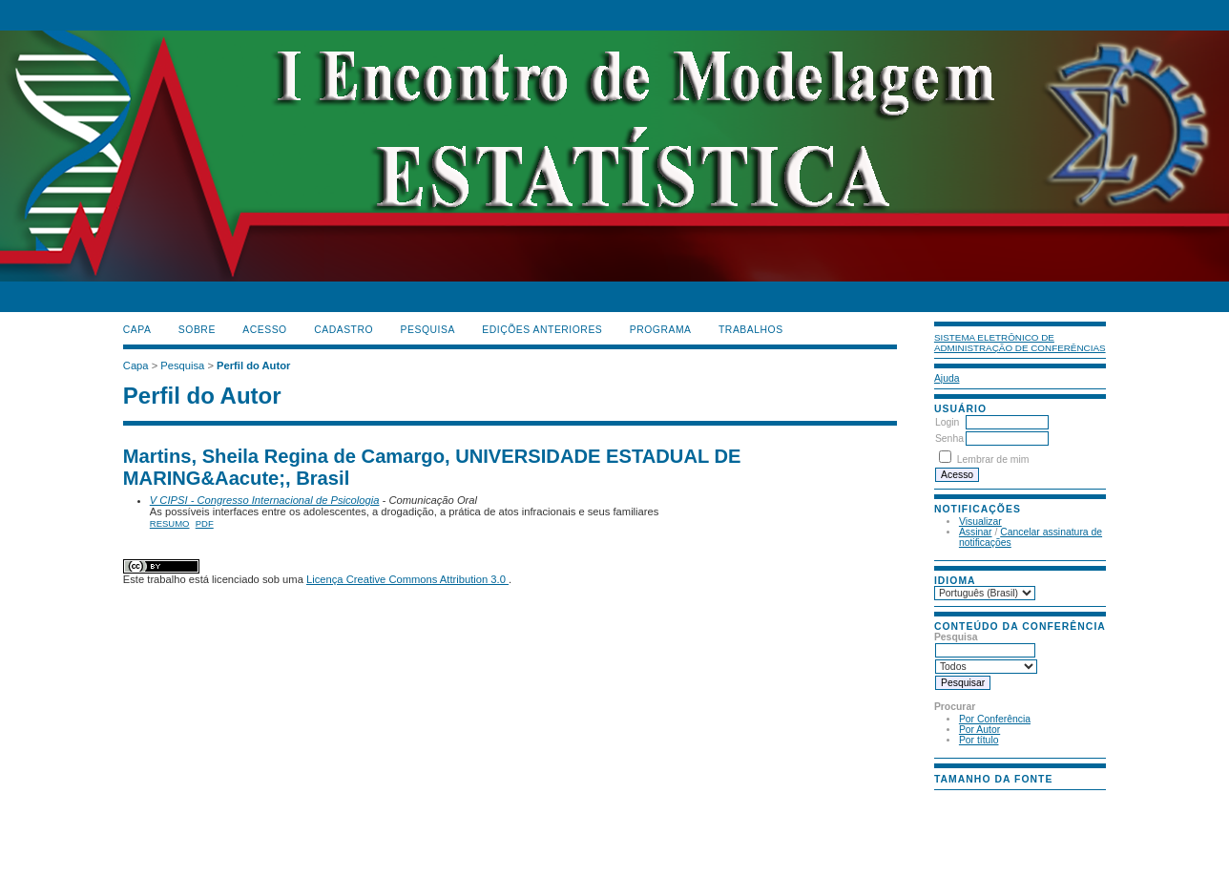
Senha (949, 438)
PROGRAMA (661, 329)
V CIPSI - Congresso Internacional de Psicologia (265, 500)
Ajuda (947, 378)
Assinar (975, 532)
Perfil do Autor (253, 365)
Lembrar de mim (993, 459)
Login (947, 422)
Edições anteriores (542, 329)
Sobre (197, 329)
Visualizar (980, 521)
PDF (205, 523)
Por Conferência (995, 719)
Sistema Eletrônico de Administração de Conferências (1020, 342)
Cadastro (343, 329)
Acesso (264, 329)
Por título (979, 740)
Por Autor (979, 729)
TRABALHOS (751, 329)
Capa (137, 329)
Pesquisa (428, 329)
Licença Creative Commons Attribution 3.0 (407, 579)
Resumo (170, 523)
